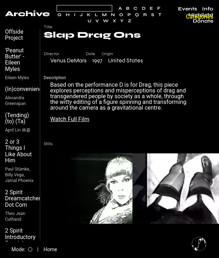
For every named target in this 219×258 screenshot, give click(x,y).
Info (207, 9)
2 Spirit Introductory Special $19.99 (20, 240)
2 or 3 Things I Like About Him (18, 151)
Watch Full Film (69, 119)
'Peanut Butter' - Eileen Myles (14, 59)
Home (50, 249)
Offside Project (14, 35)
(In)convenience (25, 89)
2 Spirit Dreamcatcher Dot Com (23, 198)
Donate (203, 21)
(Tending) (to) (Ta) (17, 118)
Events (187, 9)
